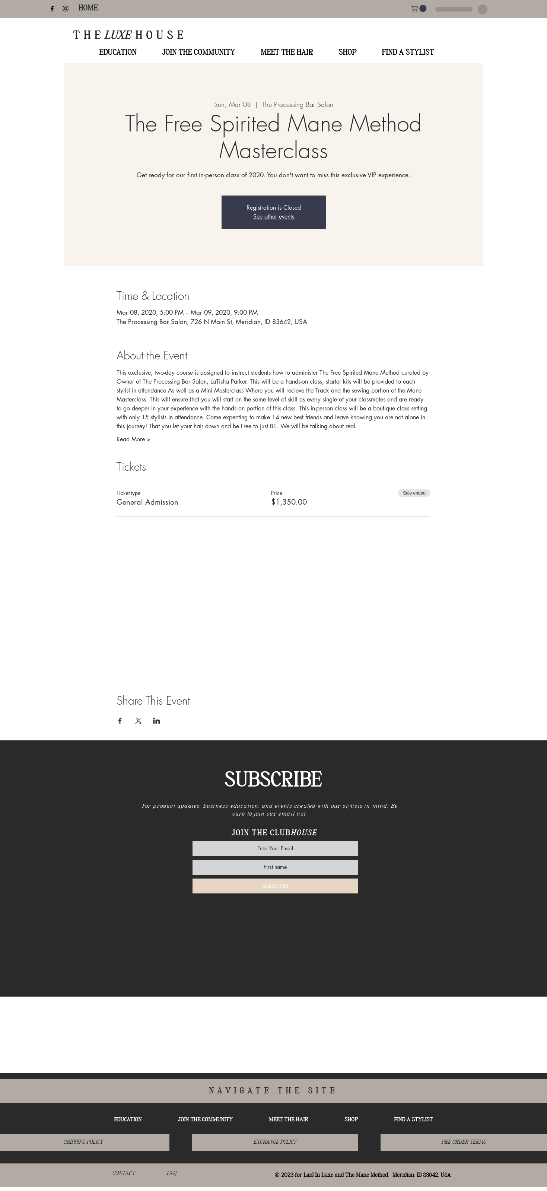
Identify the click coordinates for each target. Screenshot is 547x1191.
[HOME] (87, 8)
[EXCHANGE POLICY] (275, 1142)
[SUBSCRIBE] (275, 886)
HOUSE (161, 36)
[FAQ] (171, 1173)
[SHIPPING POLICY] (83, 1142)
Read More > (133, 439)
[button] (419, 8)
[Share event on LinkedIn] (156, 721)
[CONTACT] (123, 1173)
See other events (273, 216)
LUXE (119, 36)
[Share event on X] (138, 721)
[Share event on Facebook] (120, 721)
